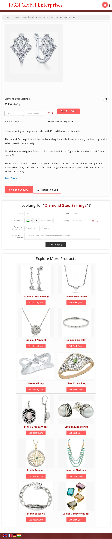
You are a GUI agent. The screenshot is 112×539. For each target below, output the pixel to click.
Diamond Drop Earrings (36, 296)
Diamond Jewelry (28, 17)
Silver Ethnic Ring (76, 383)
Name (20, 213)
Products (15, 17)
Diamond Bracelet (76, 340)
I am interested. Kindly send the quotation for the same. (62, 236)
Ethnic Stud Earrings (76, 426)
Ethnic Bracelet (36, 513)
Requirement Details (17, 236)
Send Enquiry (18, 189)
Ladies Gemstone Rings (76, 513)
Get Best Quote (35, 302)
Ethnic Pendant (36, 470)
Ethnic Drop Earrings (36, 426)
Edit (51, 113)
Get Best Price (68, 111)
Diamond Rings (35, 383)
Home (6, 17)
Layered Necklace (76, 470)
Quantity (65, 220)
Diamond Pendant (36, 340)
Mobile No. (18, 220)
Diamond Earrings (45, 17)
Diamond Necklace (76, 296)
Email (67, 213)
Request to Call (47, 189)
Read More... (12, 178)
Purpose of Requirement (17, 228)
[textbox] (34, 113)
